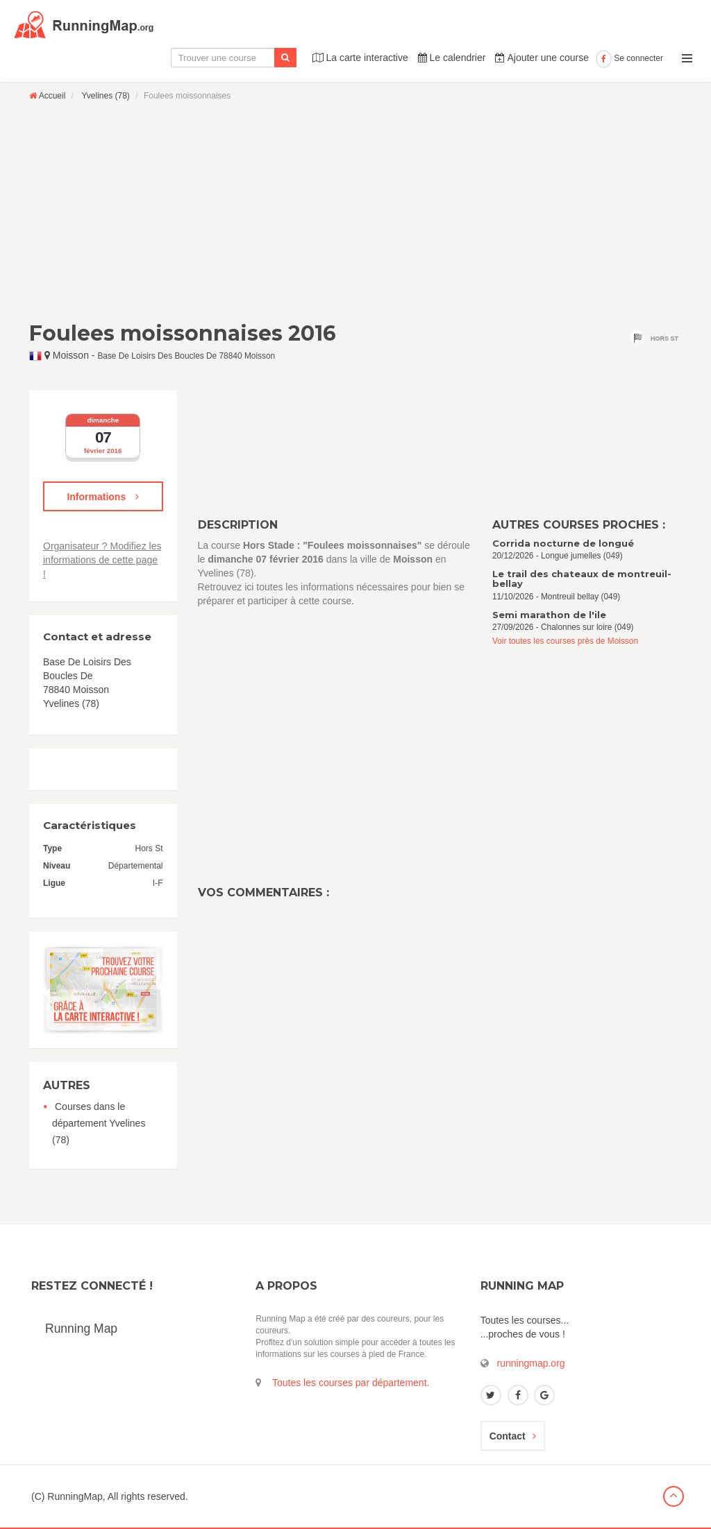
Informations (103, 496)
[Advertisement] (355, 211)
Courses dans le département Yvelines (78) (98, 1123)
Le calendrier (452, 57)
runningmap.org (531, 1363)
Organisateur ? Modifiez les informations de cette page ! (102, 559)
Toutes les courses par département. (350, 1382)
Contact (513, 1436)
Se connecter (629, 58)
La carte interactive (360, 57)
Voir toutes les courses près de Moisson (565, 641)
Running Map (81, 1328)
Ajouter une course (542, 57)
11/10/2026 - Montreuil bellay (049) (587, 585)
